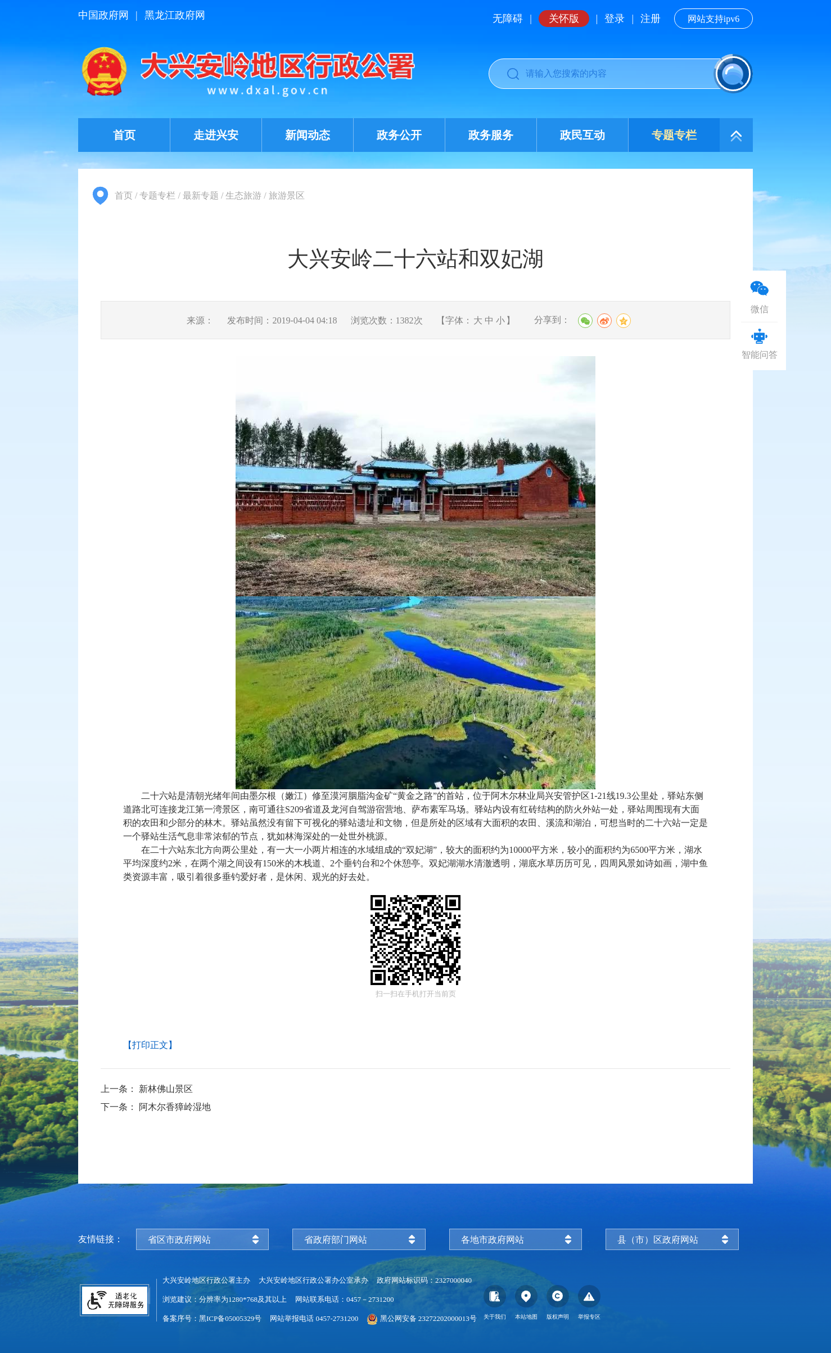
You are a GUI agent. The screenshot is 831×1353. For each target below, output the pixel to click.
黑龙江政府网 (174, 15)
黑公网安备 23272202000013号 (422, 1318)
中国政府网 (103, 15)
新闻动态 (307, 135)
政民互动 (582, 135)
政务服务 (490, 135)
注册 (650, 19)
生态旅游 (243, 195)
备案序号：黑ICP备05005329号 (211, 1318)
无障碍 (508, 19)
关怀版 (564, 18)
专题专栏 (674, 135)
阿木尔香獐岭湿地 (175, 1107)
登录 (614, 19)
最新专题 (201, 195)
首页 (124, 135)
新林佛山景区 (166, 1089)
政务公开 (399, 135)
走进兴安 (215, 135)
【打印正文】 (150, 1045)
